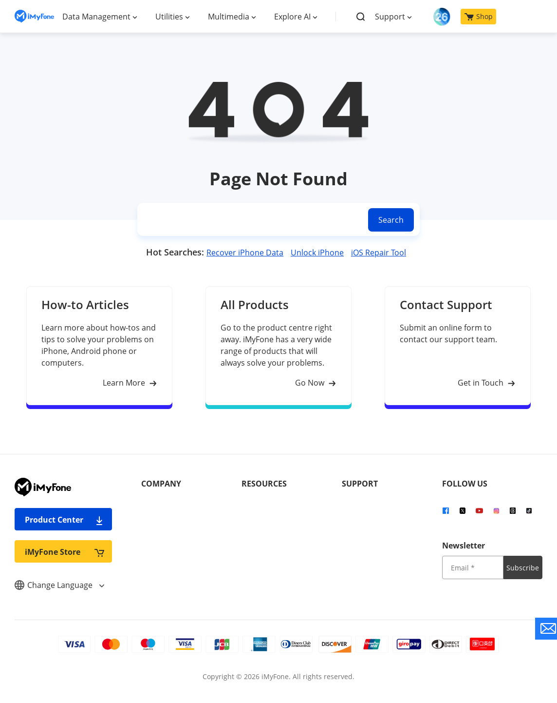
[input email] (472, 567)
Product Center (64, 519)
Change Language (59, 585)
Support (390, 16)
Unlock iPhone (317, 252)
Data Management (96, 16)
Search (391, 220)
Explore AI (292, 16)
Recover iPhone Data (244, 252)
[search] (250, 219)
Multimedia (228, 16)
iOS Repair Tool (378, 252)
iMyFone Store (64, 552)
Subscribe (522, 567)
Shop (478, 16)
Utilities (169, 16)
